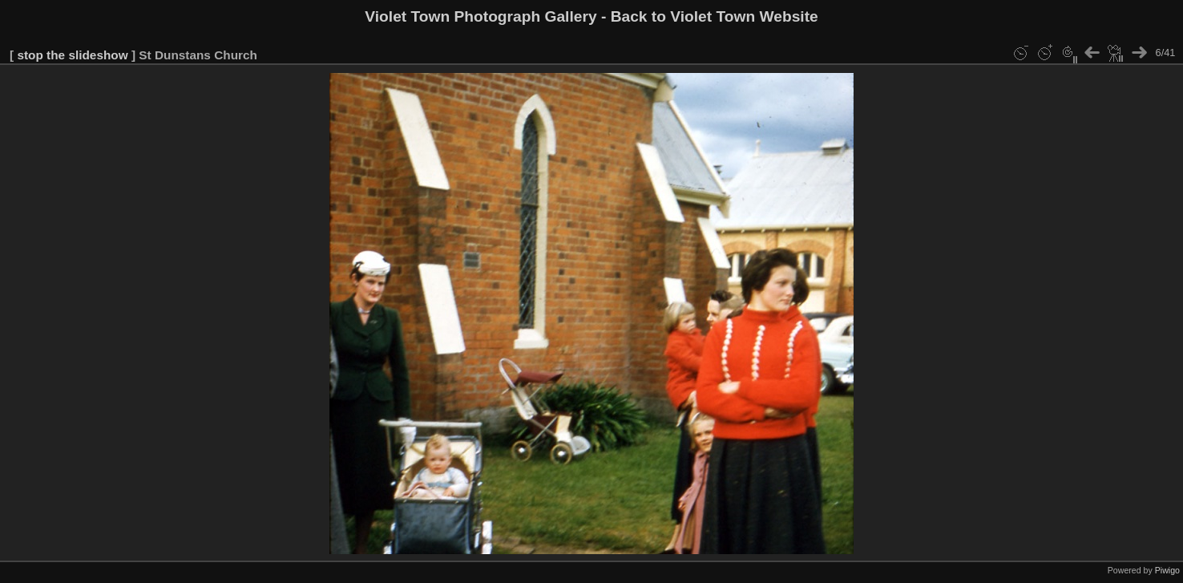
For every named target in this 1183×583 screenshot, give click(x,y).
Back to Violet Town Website (714, 16)
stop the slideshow (72, 55)
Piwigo (1167, 570)
